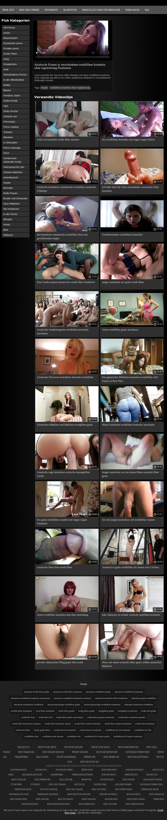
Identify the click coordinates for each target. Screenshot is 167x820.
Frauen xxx (86, 779)
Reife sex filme (110, 804)
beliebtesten (70, 9)
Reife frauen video (18, 799)
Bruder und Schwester (15, 198)
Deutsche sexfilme (73, 747)
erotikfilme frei (74, 736)
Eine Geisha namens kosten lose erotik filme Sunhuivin (66, 282)
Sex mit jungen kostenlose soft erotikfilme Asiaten (128, 519)
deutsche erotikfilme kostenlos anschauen (30, 698)
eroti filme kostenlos (45, 711)
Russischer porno (13, 43)
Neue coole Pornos (29, 9)
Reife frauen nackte (135, 804)
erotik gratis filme (42, 730)
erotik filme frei (46, 717)
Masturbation (10, 38)
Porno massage (12, 147)
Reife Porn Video (109, 769)
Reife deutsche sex (89, 761)
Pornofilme (89, 756)
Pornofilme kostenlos (82, 774)
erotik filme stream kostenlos (118, 724)
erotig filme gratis (86, 711)
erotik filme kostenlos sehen (58, 724)
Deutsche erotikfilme (106, 752)
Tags (147, 9)
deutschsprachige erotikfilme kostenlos (102, 704)
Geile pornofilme (42, 779)
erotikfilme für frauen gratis (97, 736)
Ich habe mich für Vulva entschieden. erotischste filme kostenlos (130, 189)
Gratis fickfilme (18, 779)
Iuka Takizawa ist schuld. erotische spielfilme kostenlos (131, 614)
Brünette (8, 188)
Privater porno (11, 48)
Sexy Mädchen (11, 203)
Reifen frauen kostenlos (58, 804)
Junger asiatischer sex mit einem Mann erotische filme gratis (130, 474)
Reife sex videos (99, 789)
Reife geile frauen (57, 784)
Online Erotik (10, 100)
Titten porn (16, 784)
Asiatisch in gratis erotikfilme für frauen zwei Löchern (130, 567)
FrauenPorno (21, 756)
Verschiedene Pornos (15, 74)
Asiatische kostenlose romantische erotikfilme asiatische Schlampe (66, 189)
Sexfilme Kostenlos (134, 769)
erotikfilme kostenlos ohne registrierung (70, 87)
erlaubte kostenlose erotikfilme (138, 704)
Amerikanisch (10, 177)
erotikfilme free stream (52, 736)
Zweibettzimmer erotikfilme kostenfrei (122, 234)
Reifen (6, 85)
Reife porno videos (123, 789)
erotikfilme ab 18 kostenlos (117, 730)
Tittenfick (35, 784)
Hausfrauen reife (19, 769)
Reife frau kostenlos (138, 756)
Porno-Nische (132, 9)
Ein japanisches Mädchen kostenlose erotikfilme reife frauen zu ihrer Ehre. (130, 379)
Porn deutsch (131, 774)
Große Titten (10, 53)
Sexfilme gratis (109, 774)
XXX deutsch (152, 774)
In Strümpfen (10, 142)
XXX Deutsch (23, 747)
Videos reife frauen (135, 799)
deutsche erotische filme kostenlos (111, 698)
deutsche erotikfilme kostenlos (129, 692)
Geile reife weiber (123, 784)
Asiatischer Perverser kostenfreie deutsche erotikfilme (65, 377)
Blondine (8, 137)
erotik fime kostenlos (145, 724)
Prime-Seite (8, 9)
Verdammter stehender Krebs (12, 160)
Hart (5, 106)
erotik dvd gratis (148, 711)
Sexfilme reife (111, 799)
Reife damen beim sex (128, 747)
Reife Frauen (10, 193)
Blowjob (7, 219)
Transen (7, 132)
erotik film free (28, 717)
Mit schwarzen (11, 208)
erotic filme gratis (66, 711)
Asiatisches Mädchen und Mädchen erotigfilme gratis (65, 424)
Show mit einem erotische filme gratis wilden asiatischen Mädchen (132, 664)
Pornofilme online (150, 789)
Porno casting (10, 126)
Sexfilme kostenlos (108, 794)
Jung (6, 58)
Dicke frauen (129, 779)
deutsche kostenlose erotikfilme (29, 704)
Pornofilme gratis (23, 789)
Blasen (7, 90)
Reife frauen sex (26, 752)
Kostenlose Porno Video (138, 752)
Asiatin (7, 182)
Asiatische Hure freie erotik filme (54, 567)
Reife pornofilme (86, 804)
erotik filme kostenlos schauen (26, 724)
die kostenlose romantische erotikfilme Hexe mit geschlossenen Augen (62, 236)
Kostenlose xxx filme (32, 774)
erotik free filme (23, 730)
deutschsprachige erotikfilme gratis (63, 704)
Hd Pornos (9, 27)
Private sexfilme (80, 752)
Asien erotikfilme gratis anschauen (120, 329)
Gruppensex (10, 64)
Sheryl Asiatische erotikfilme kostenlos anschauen (128, 424)
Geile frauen (42, 756)
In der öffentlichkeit (13, 79)
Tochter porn (100, 784)
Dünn (6, 153)
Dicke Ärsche (10, 111)
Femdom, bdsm (11, 95)
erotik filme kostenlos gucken (132, 717)
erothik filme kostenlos (21, 711)
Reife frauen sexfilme (53, 752)
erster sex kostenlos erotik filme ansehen (58, 139)
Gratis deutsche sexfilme (78, 794)
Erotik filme (87, 769)
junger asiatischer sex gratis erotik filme (123, 282)
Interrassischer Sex (13, 167)
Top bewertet (51, 9)
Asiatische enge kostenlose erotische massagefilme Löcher (63, 474)
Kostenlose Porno (64, 769)
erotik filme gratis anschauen (69, 717)
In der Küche (10, 214)
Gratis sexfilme (89, 799)
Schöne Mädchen (13, 172)
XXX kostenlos (107, 779)
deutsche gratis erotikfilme (143, 698)
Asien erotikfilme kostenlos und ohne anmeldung (62, 614)
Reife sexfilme (42, 799)
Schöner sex (10, 116)
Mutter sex (79, 784)
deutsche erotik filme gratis (36, 692)
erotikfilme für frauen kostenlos (128, 736)
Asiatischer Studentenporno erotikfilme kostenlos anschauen (63, 331)
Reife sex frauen (65, 799)
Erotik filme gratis (100, 747)
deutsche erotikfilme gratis (98, 692)
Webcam (8, 235)
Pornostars (9, 121)
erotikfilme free (31, 736)
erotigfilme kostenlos (127, 711)
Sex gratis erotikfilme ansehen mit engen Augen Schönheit (62, 521)
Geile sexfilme (65, 779)
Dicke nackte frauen (152, 779)
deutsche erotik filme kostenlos (67, 692)
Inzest (6, 32)
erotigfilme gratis (106, 711)
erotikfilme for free (142, 730)
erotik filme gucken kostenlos (100, 717)
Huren (6, 224)
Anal (5, 69)
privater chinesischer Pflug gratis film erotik (60, 662)
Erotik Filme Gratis (47, 747)
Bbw (5, 229)
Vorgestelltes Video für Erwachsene (101, 9)
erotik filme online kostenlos (88, 724)
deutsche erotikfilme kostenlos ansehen (72, 698)
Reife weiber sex (111, 756)
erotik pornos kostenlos (65, 730)
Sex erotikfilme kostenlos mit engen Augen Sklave (128, 139)
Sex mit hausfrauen (66, 756)
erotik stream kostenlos (91, 730)
